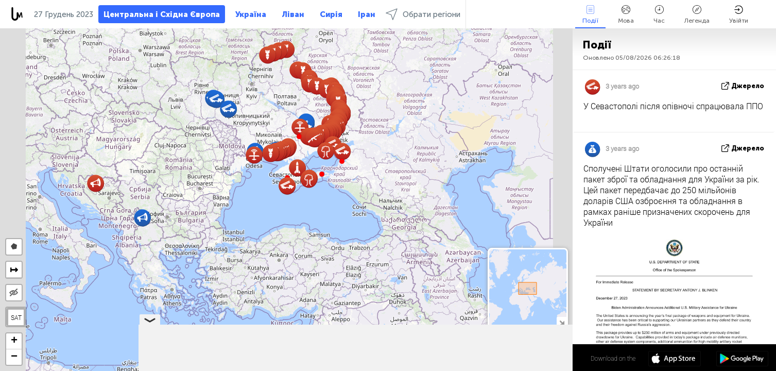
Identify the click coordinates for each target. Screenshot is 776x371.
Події (590, 14)
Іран (366, 14)
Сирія (331, 14)
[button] (321, 174)
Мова (626, 14)
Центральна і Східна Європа (162, 14)
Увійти (738, 14)
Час (659, 14)
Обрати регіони (423, 14)
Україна (250, 14)
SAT (16, 317)
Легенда (697, 14)
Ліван (293, 14)
